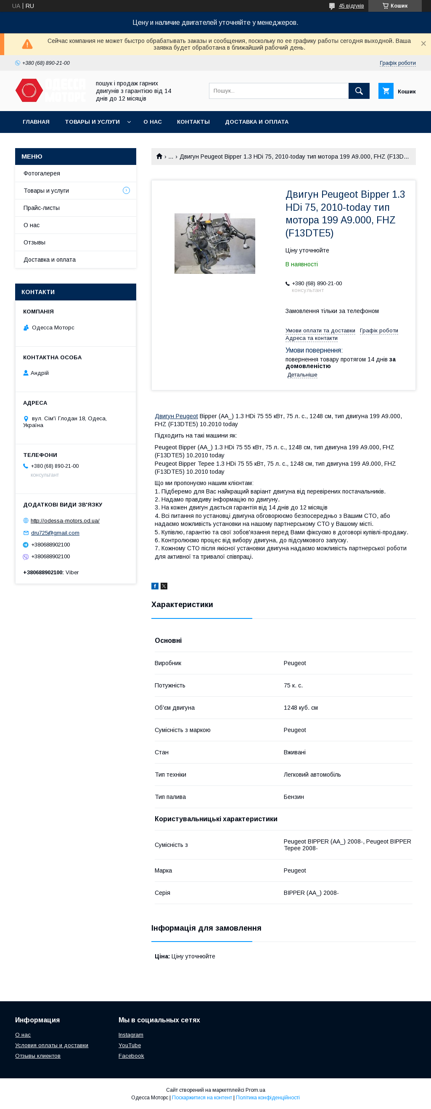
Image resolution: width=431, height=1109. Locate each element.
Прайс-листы (42, 207)
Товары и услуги (92, 122)
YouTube (130, 1045)
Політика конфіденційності (268, 1098)
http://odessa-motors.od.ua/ (65, 520)
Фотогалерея (42, 173)
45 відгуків (351, 6)
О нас (152, 122)
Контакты (193, 122)
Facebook (131, 1056)
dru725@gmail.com (55, 533)
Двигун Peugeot (176, 416)
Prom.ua (255, 1090)
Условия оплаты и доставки (51, 1045)
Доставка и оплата (256, 122)
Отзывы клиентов (38, 1056)
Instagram (131, 1035)
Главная (36, 122)
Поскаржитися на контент (202, 1098)
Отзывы (34, 242)
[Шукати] (359, 91)
